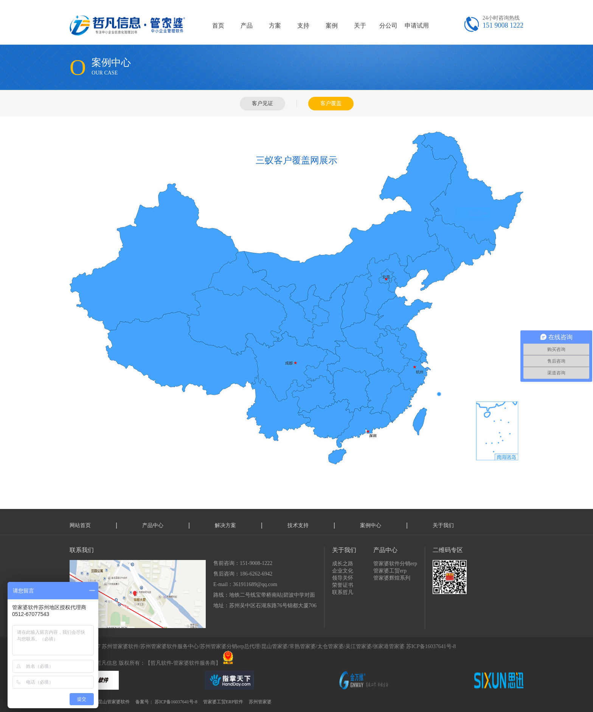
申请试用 (417, 25)
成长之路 (342, 563)
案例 (332, 25)
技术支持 (298, 525)
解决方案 (225, 525)
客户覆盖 (331, 103)
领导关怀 (342, 578)
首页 (218, 25)
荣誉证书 (342, 585)
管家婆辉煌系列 (391, 578)
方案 (275, 25)
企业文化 (342, 571)
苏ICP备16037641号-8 (431, 646)
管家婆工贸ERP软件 (223, 701)
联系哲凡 (342, 592)
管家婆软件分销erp (395, 563)
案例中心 (370, 525)
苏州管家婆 (260, 701)
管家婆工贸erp (390, 571)
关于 (360, 25)
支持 (303, 25)
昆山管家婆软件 (114, 701)
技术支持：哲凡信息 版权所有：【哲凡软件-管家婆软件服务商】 (145, 663)
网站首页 (80, 525)
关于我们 (443, 525)
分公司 (388, 25)
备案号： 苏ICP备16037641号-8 (166, 701)
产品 (247, 25)
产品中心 (152, 525)
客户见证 (262, 103)
